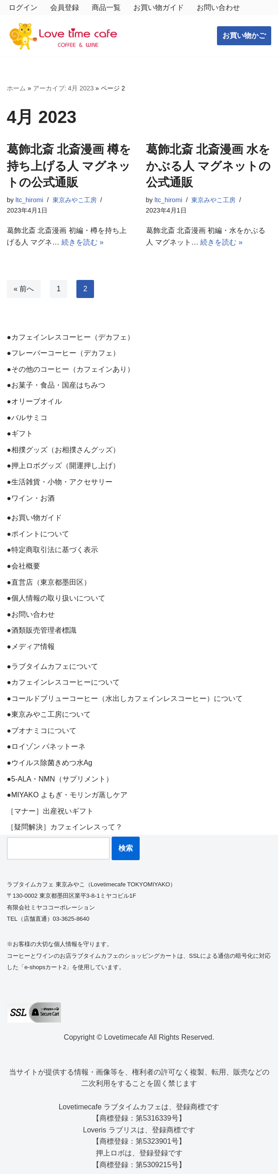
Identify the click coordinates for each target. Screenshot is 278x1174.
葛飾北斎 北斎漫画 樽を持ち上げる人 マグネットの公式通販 (69, 165)
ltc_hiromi (29, 200)
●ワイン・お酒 (31, 498)
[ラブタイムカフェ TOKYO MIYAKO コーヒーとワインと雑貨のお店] (63, 36)
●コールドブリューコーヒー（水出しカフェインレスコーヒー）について (125, 698)
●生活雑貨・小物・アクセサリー (60, 482)
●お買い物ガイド (34, 517)
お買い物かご (244, 35)
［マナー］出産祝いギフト (50, 811)
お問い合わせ (218, 7)
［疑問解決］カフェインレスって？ (65, 827)
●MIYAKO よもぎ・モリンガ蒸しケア (67, 795)
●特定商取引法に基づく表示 (52, 550)
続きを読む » (82, 242)
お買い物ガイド (158, 7)
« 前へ (24, 289)
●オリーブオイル (34, 401)
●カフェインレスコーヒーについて (63, 682)
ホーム (16, 88)
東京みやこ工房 (74, 200)
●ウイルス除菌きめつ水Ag (49, 763)
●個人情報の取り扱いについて (56, 598)
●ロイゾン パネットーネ (46, 746)
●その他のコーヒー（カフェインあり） (70, 369)
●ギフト (20, 433)
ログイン (23, 7)
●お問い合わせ (31, 614)
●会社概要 (23, 566)
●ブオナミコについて (41, 730)
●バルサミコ (27, 417)
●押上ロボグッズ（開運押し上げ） (63, 465)
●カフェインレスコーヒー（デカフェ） (70, 337)
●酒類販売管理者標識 (41, 630)
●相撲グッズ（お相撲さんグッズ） (63, 450)
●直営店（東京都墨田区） (49, 582)
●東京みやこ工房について (49, 714)
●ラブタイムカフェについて (52, 666)
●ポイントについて (38, 534)
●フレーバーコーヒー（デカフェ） (63, 353)
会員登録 (64, 7)
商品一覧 (106, 7)
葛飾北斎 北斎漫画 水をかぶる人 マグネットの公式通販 (208, 165)
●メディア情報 (31, 646)
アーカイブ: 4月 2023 (63, 88)
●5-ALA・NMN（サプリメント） (60, 779)
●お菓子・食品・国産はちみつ (56, 385)
